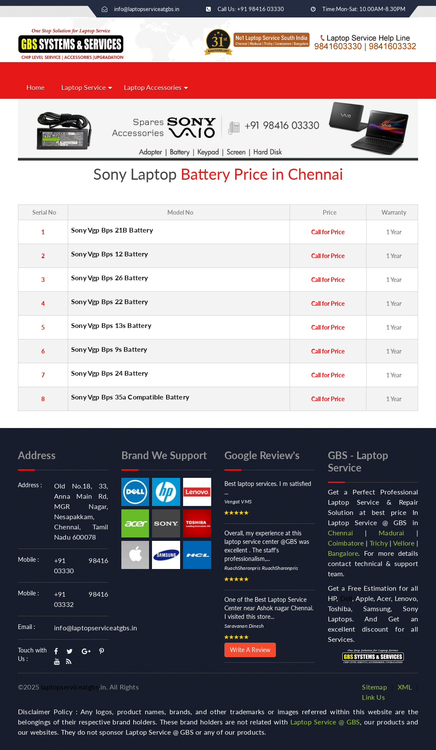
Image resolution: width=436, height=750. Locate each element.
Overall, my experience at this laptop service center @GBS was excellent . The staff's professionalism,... (266, 545)
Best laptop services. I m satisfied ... (267, 488)
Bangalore (343, 553)
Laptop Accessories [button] (152, 87)
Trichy (379, 543)
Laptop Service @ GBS (325, 722)
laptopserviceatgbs (70, 687)
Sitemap (374, 687)
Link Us (373, 697)
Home (35, 87)
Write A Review (250, 649)
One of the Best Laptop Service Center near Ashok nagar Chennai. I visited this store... (268, 608)
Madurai (391, 533)
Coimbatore (346, 543)
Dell (346, 598)
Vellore (403, 543)
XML (405, 687)
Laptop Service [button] (83, 87)
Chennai (340, 533)
